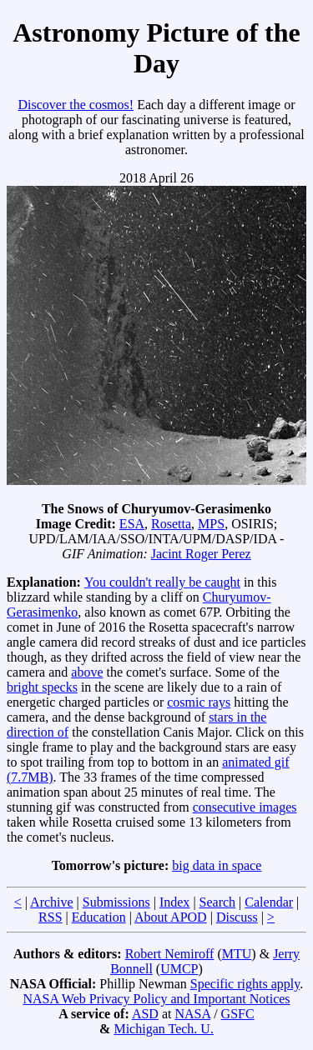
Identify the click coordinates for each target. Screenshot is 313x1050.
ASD (145, 1014)
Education (99, 917)
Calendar (269, 902)
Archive (51, 902)
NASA (192, 1014)
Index (174, 902)
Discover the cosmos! (76, 105)
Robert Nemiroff (170, 954)
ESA (131, 524)
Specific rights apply (245, 984)
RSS (50, 917)
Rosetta (171, 524)
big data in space (216, 865)
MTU (237, 954)
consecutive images (245, 807)
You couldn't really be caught (162, 582)
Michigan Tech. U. (163, 1029)
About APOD (170, 917)
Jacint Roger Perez (201, 554)
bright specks (42, 687)
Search (217, 902)
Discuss (237, 917)
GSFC (238, 1014)
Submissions (116, 902)
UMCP (179, 969)
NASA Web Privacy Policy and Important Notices (156, 999)
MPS (211, 524)
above (87, 672)
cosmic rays (198, 702)
